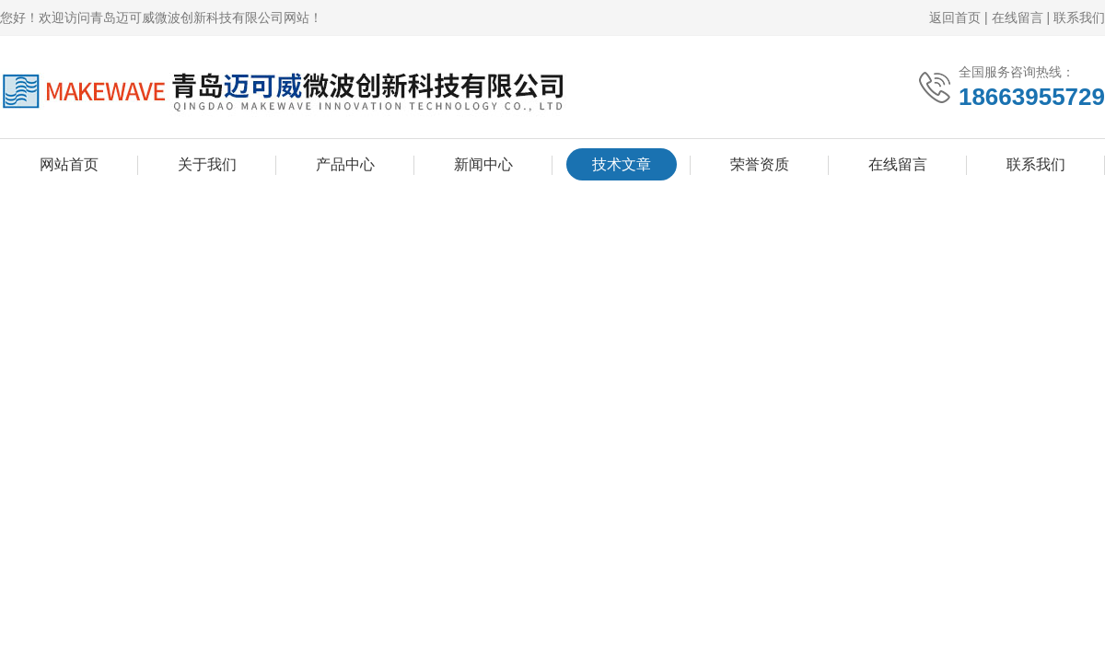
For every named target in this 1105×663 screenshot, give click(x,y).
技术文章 (621, 164)
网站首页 (69, 164)
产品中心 (345, 164)
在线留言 (1017, 17)
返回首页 (955, 17)
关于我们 (207, 164)
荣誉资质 (759, 164)
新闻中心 (483, 164)
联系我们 (1079, 17)
